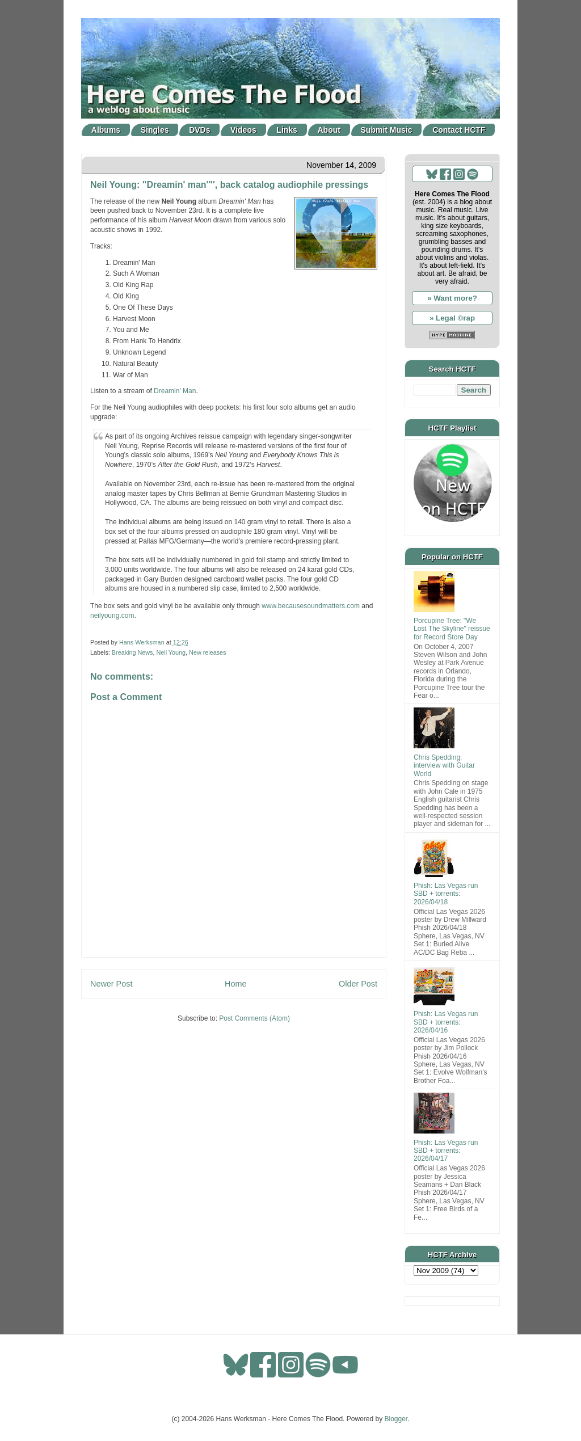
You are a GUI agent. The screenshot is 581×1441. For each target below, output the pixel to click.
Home (235, 983)
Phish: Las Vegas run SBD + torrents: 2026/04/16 (446, 1022)
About (329, 129)
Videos (243, 129)
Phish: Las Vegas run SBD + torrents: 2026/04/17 (446, 1151)
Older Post (358, 983)
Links (286, 129)
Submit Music (386, 129)
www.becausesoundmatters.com (311, 606)
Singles (155, 129)
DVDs (199, 129)
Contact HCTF (458, 129)
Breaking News (132, 652)
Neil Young (171, 652)
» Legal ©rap (452, 318)
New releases (207, 652)
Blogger (396, 1419)
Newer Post (111, 983)
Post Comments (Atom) (254, 1018)
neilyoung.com (112, 616)
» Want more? (452, 298)
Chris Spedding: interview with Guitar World (444, 765)
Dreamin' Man (175, 391)
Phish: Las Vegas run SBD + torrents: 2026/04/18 (446, 894)
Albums (105, 129)
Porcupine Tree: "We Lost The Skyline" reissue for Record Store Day (452, 629)
